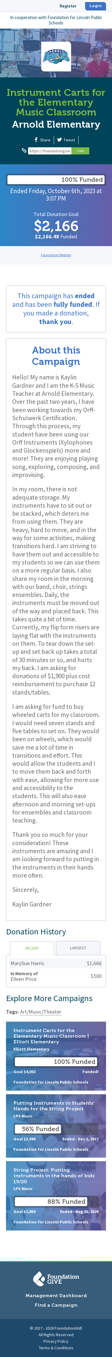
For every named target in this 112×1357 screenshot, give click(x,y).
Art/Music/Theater (40, 1011)
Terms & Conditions (56, 1347)
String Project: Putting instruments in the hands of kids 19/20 (56, 1196)
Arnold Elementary (56, 124)
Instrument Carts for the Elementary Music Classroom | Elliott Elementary (56, 1056)
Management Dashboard (56, 1295)
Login (96, 6)
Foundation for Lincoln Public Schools (74, 20)
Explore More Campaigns (49, 998)
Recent (32, 948)
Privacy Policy (56, 1341)
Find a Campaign (56, 1305)
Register (68, 6)
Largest (78, 947)
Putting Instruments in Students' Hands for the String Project (56, 1126)
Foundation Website (56, 255)
